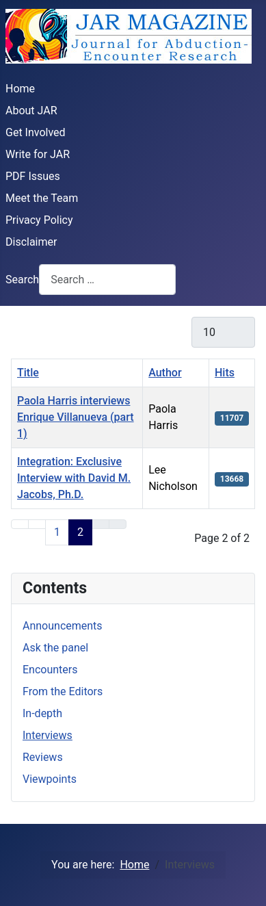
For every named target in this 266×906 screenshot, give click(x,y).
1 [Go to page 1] (57, 532)
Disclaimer (31, 241)
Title (28, 372)
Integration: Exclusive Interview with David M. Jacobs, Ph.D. (74, 478)
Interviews (47, 735)
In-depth (42, 713)
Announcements (63, 625)
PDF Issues (32, 176)
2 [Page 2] (80, 532)
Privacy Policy (39, 219)
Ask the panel (55, 647)
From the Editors (63, 691)
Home (20, 88)
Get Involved (35, 132)
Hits (225, 372)
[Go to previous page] (37, 524)
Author (164, 372)
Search (22, 279)
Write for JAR (37, 154)
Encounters (50, 669)
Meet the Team (41, 198)
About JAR (31, 110)
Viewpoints (50, 779)
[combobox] (107, 279)
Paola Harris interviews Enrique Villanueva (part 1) (75, 417)
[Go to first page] (20, 524)
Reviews (43, 757)
